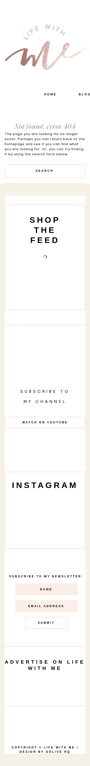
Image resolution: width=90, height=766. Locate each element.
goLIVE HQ (58, 752)
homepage (14, 144)
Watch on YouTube (45, 422)
